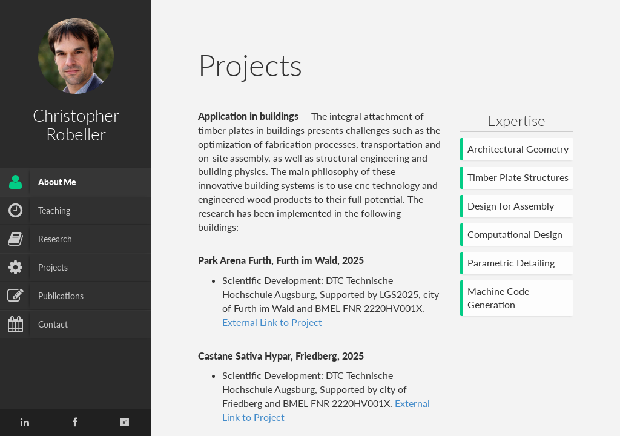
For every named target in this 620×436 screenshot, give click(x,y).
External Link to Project (272, 322)
